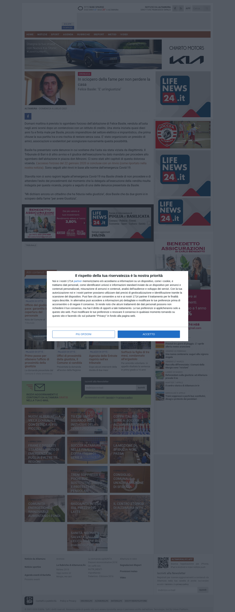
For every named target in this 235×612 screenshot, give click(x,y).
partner (78, 281)
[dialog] (117, 306)
